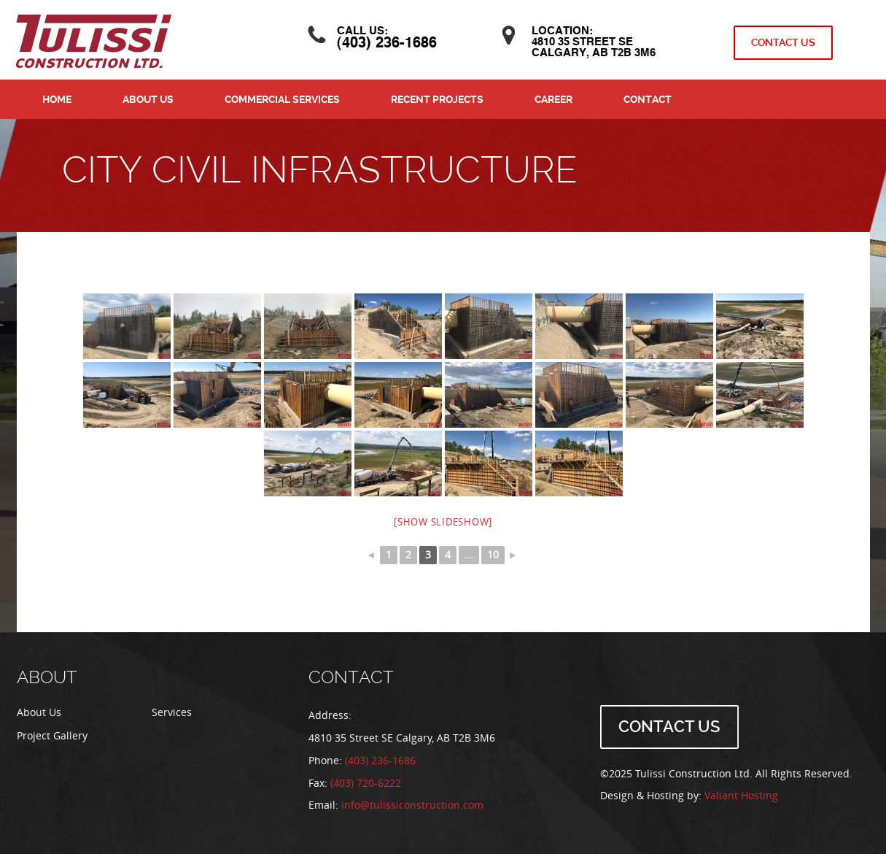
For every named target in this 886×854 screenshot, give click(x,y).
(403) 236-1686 (388, 43)
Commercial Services (282, 99)
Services (172, 713)
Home (56, 99)
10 (493, 555)
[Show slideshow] (443, 522)
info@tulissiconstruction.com (412, 805)
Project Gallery (52, 736)
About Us (148, 99)
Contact (647, 99)
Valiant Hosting (741, 796)
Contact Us (783, 42)
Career (553, 99)
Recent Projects (437, 99)
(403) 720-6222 (365, 783)
